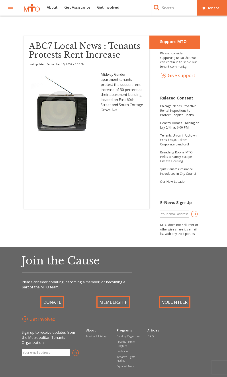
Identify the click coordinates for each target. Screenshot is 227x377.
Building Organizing (128, 336)
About (52, 7)
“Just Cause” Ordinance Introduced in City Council (178, 171)
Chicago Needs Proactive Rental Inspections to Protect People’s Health (178, 110)
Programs (124, 330)
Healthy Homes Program (126, 343)
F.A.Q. (151, 336)
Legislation (123, 351)
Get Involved (108, 7)
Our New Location (173, 181)
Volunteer (175, 302)
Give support (177, 75)
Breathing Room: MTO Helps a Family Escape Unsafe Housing (176, 156)
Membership (113, 302)
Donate (210, 8)
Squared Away (125, 366)
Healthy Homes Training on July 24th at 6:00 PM (179, 125)
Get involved (38, 319)
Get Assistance (77, 7)
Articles (153, 330)
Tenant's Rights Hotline (126, 359)
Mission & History (96, 336)
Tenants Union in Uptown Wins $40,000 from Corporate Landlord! (178, 139)
